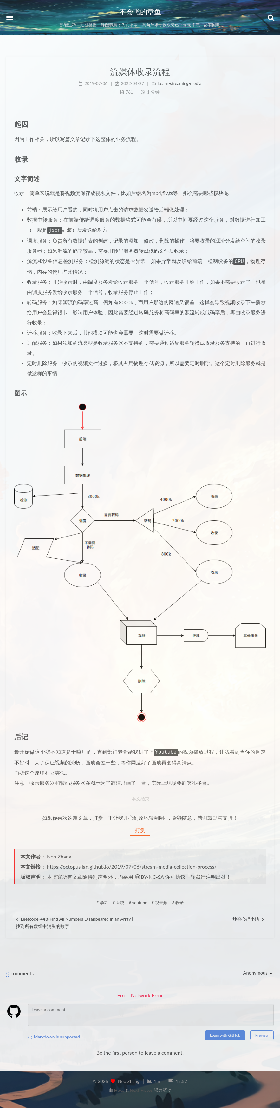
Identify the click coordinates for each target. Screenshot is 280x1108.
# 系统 (118, 900)
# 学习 (102, 900)
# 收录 (178, 900)
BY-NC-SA (149, 875)
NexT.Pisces (141, 1088)
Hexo (119, 1088)
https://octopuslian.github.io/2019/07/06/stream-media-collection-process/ (132, 865)
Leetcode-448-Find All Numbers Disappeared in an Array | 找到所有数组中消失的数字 (74, 920)
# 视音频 (159, 900)
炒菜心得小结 (248, 917)
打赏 (140, 828)
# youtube (138, 900)
